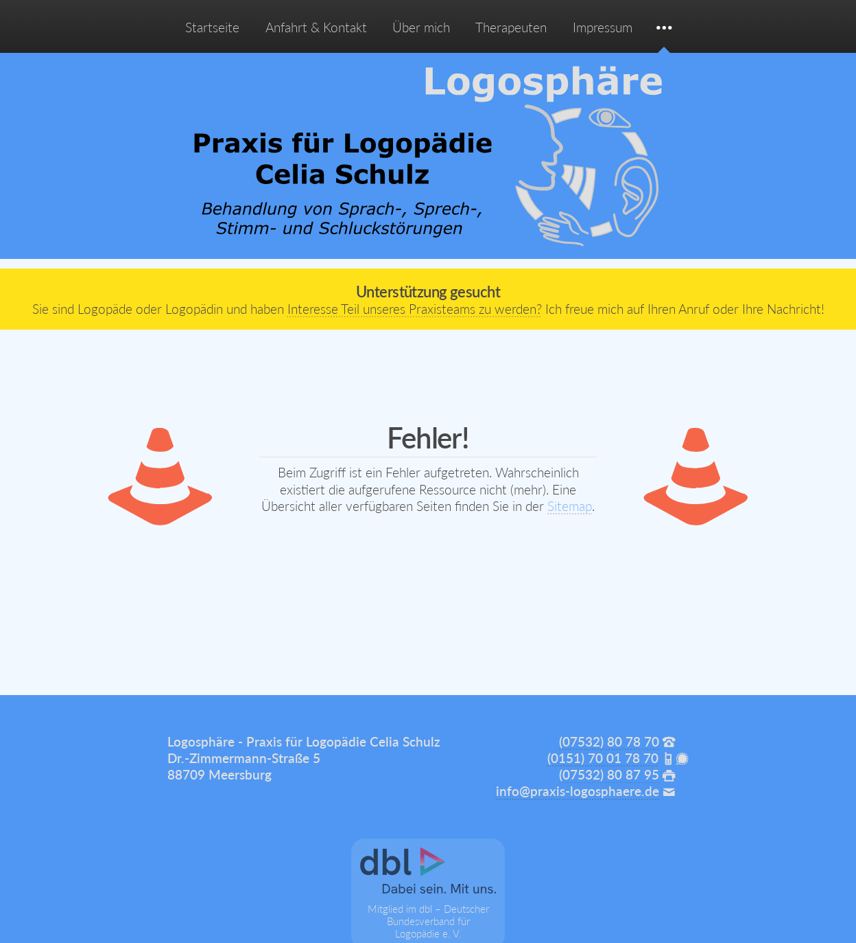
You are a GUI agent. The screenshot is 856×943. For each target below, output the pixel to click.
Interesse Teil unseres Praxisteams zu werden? (414, 309)
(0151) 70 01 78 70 (602, 758)
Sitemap (569, 506)
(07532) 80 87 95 (609, 774)
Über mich (421, 27)
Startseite (212, 27)
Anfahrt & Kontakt (316, 27)
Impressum (602, 27)
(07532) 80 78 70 (609, 741)
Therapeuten (511, 27)
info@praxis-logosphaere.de (577, 791)
